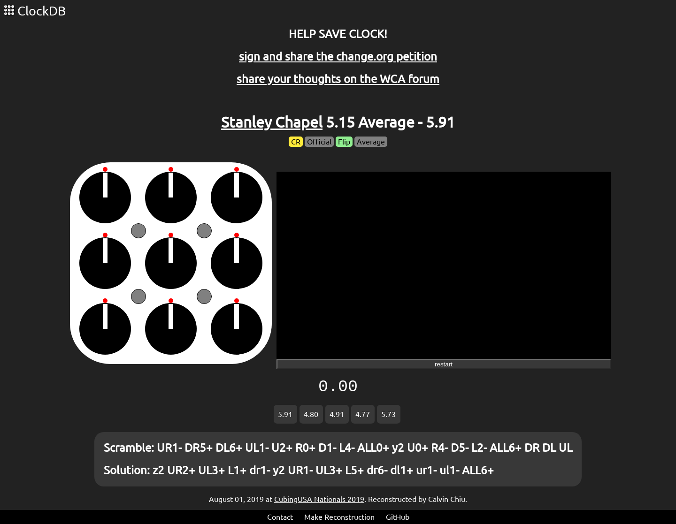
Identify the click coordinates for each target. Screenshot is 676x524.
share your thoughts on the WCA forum (338, 79)
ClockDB (35, 11)
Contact (280, 517)
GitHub (397, 517)
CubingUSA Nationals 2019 (319, 499)
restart (444, 364)
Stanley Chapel (272, 122)
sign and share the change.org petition (338, 56)
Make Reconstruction (339, 517)
